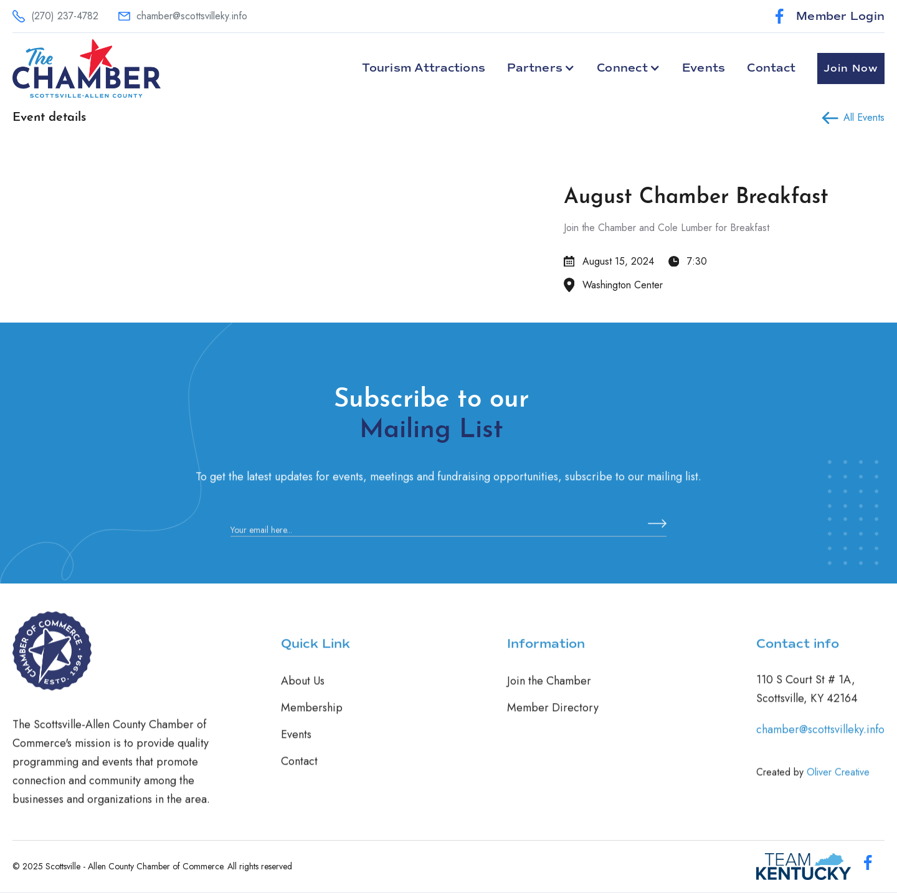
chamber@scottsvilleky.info (820, 740)
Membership (312, 718)
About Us (303, 691)
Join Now (850, 68)
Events (704, 68)
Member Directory (553, 718)
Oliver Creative (838, 782)
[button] (541, 68)
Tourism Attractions (423, 68)
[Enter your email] (448, 540)
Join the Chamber (549, 691)
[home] (86, 68)
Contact (771, 68)
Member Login (840, 16)
